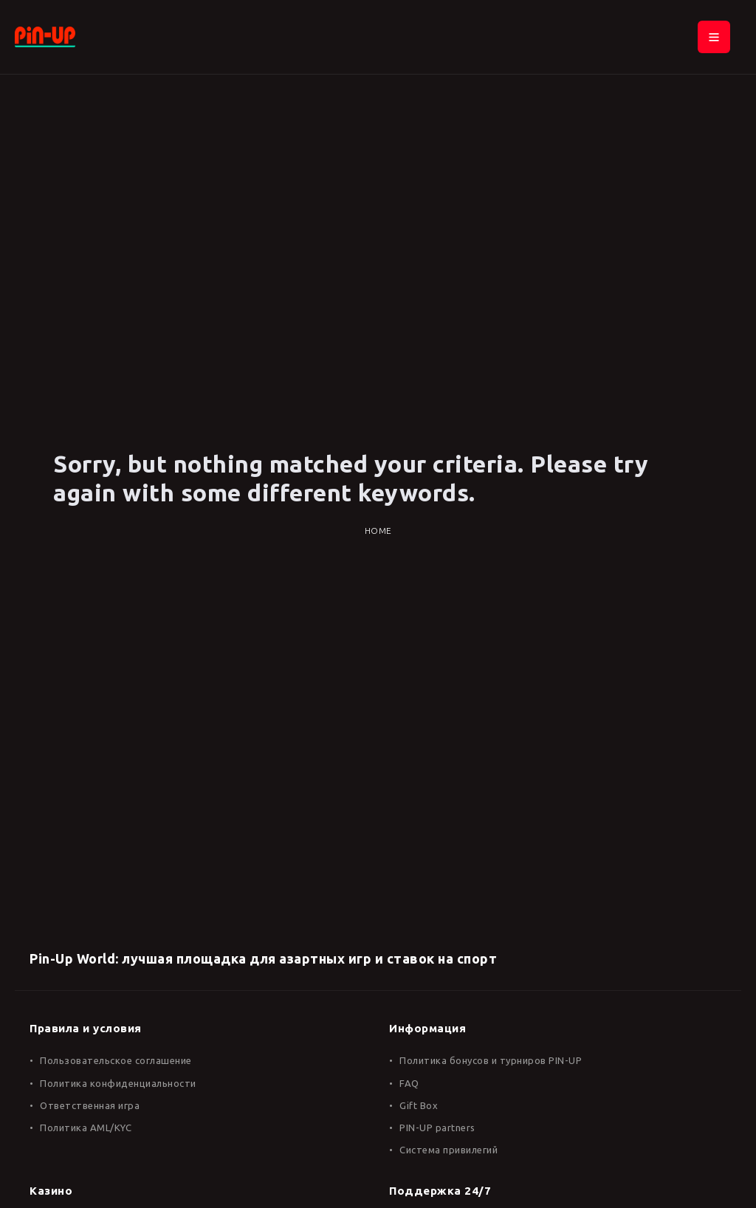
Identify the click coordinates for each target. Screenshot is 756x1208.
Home (378, 530)
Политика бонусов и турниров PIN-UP (490, 1060)
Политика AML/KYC (85, 1127)
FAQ (409, 1083)
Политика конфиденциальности (118, 1083)
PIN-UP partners (437, 1127)
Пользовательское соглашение (116, 1060)
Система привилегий (448, 1149)
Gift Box (418, 1105)
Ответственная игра (90, 1105)
